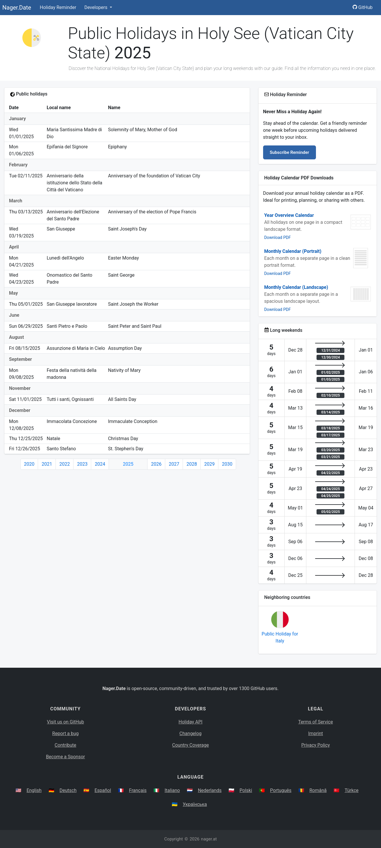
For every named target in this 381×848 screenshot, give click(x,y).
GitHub (363, 7)
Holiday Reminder (58, 7)
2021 (47, 464)
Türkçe (352, 790)
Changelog (190, 733)
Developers (96, 7)
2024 (100, 464)
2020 (29, 464)
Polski (246, 790)
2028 (191, 464)
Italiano (172, 790)
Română (317, 790)
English (34, 790)
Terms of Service (315, 722)
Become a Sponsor (65, 756)
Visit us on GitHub (65, 722)
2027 (174, 464)
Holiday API (190, 722)
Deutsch (68, 790)
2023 (82, 464)
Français (138, 790)
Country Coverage (190, 745)
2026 (156, 464)
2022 (64, 464)
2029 (209, 464)
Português (281, 790)
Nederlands (210, 790)
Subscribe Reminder (289, 152)
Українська (195, 804)
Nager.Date (16, 7)
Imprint (315, 733)
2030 (227, 464)
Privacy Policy (315, 745)
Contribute (65, 745)
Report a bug (65, 733)
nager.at (209, 839)
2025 (128, 464)
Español (102, 790)
